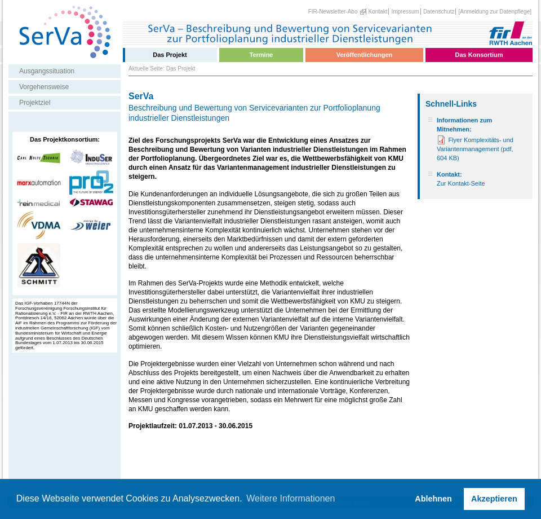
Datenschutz (439, 11)
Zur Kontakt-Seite (461, 183)
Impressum (405, 11)
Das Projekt (170, 54)
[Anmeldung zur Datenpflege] (494, 11)
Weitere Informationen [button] (290, 498)
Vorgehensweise (44, 87)
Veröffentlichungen (364, 54)
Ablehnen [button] (433, 498)
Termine (261, 54)
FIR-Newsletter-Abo (333, 11)
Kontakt (378, 11)
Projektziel (34, 103)
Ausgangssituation (46, 71)
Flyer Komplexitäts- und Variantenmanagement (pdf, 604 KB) (475, 149)
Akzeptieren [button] (494, 498)
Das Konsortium (479, 54)
